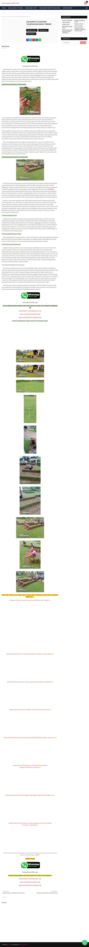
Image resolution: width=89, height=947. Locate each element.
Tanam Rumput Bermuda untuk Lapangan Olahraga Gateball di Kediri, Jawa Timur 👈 (30, 737)
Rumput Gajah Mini (67, 20)
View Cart (43, 30)
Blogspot (9, 944)
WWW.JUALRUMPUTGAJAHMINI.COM (30, 317)
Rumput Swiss (65, 24)
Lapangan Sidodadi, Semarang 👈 (30, 767)
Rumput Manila (66, 22)
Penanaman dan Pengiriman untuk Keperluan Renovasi (30, 765)
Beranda (4, 16)
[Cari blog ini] (71, 42)
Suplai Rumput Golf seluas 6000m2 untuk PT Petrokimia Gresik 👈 (30, 709)
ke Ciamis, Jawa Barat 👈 (30, 825)
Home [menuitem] (4, 8)
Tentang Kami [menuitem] (67, 8)
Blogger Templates (23, 944)
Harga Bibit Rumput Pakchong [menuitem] (49, 8)
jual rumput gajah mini (10, 3)
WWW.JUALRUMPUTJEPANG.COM (30, 314)
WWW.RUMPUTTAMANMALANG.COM (30, 311)
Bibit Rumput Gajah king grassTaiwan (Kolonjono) (67, 31)
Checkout (31, 33)
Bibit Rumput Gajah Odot (67, 27)
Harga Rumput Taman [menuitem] (15, 8)
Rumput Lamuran (79, 24)
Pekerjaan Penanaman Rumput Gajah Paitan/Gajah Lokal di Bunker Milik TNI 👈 (30, 795)
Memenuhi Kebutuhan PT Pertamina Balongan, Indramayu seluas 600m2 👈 (30, 654)
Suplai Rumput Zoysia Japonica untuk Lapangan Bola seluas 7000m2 (30, 823)
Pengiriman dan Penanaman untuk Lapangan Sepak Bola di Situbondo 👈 (30, 682)
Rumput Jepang (79, 26)
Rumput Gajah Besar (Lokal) (80, 21)
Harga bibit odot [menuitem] (31, 8)
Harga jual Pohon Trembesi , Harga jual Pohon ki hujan (80, 29)
